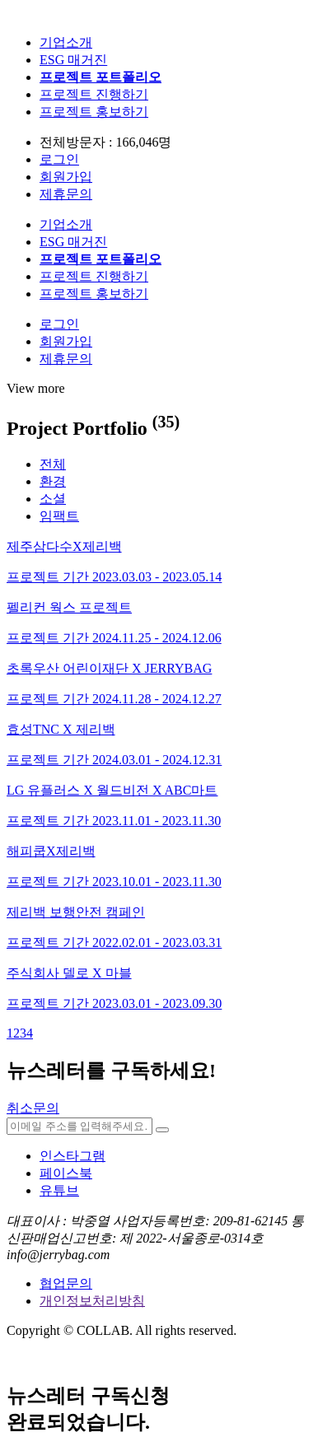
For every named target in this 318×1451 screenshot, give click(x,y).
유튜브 (59, 1190)
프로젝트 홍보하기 (94, 112)
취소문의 (33, 1108)
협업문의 (66, 1283)
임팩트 (59, 516)
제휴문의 (66, 194)
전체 (53, 464)
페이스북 (66, 1173)
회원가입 (66, 177)
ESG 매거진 (73, 60)
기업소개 (66, 42)
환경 (53, 481)
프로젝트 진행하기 (94, 94)
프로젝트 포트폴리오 (100, 77)
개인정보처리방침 (92, 1301)
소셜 (53, 499)
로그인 (59, 159)
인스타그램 (72, 1156)
